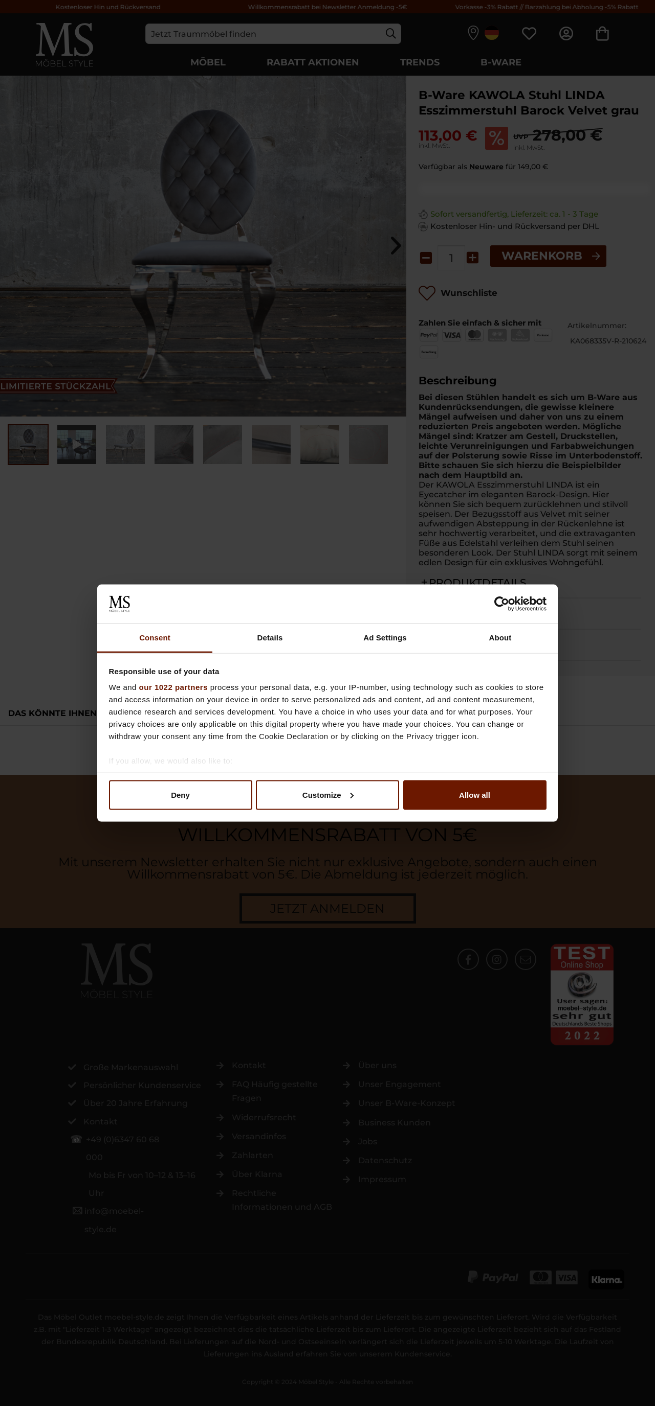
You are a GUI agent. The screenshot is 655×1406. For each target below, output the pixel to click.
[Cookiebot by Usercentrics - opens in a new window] (502, 603)
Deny (180, 794)
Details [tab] (270, 637)
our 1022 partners (173, 687)
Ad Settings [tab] (384, 637)
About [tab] (500, 637)
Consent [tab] (154, 637)
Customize (328, 794)
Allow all (474, 794)
